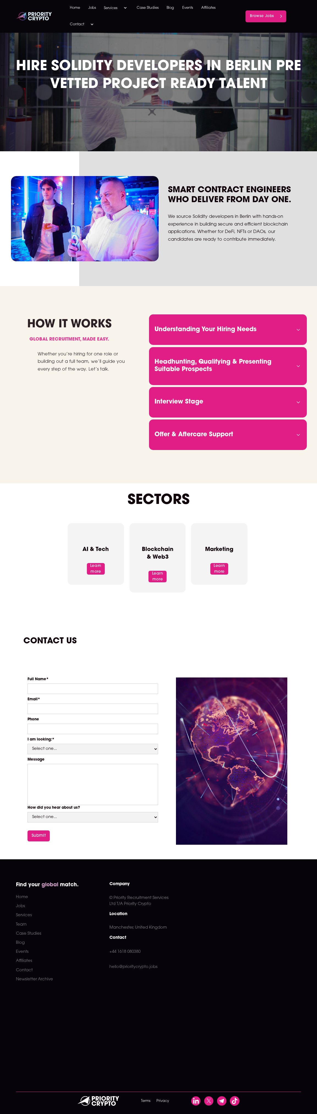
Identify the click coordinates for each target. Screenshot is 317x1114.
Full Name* (38, 679)
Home (75, 8)
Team (21, 925)
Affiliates (208, 8)
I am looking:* (40, 739)
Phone (33, 719)
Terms (145, 1101)
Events (187, 8)
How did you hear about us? (53, 808)
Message (36, 759)
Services (24, 915)
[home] (39, 16)
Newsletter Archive (34, 979)
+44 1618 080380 (124, 952)
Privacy (162, 1101)
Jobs (92, 8)
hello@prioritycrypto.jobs (133, 967)
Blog (170, 8)
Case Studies (148, 8)
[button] (116, 8)
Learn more (95, 569)
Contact (24, 970)
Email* (33, 699)
